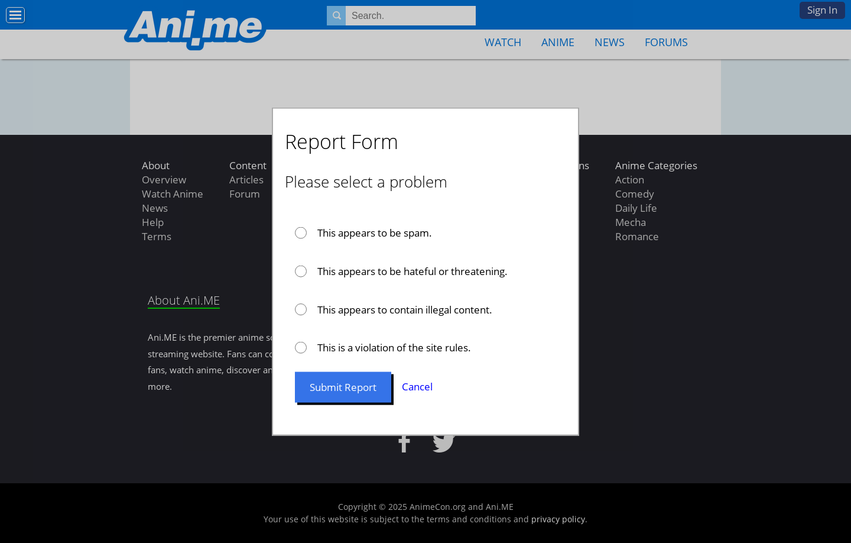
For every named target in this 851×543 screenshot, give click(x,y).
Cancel (417, 386)
